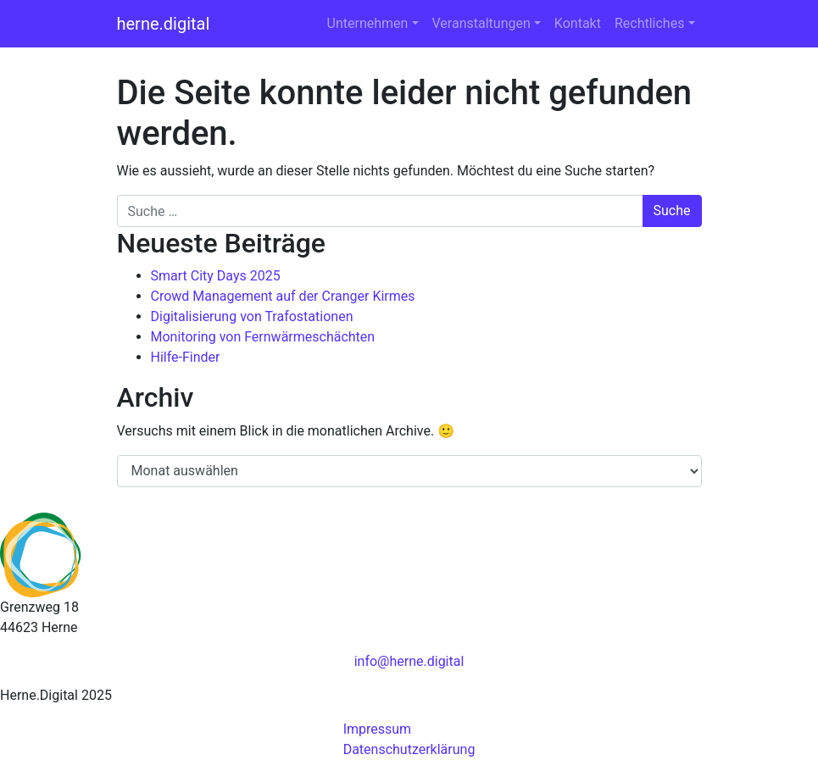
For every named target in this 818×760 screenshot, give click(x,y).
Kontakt (577, 23)
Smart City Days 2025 (216, 276)
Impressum (377, 729)
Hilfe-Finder (185, 357)
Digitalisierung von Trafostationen (252, 316)
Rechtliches (649, 23)
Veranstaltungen (481, 23)
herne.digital (163, 24)
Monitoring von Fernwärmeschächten (263, 337)
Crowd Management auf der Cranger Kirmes (283, 296)
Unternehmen (368, 23)
